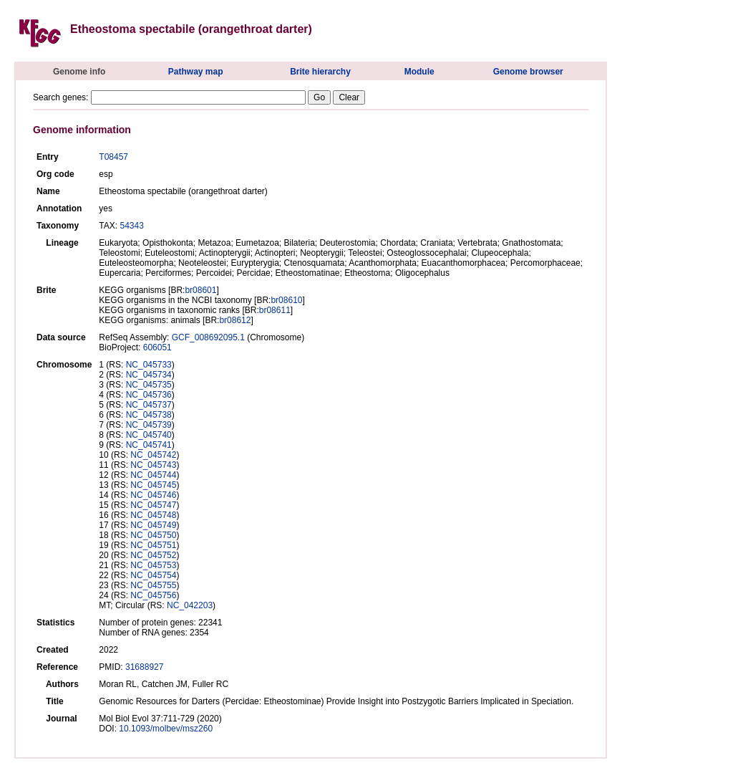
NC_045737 (149, 405)
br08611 (275, 310)
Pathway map (195, 72)
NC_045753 (153, 565)
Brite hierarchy (320, 72)
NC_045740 (149, 435)
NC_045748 (153, 515)
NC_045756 (153, 595)
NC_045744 (153, 475)
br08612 (235, 320)
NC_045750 (153, 535)
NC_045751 (153, 545)
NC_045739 (149, 425)
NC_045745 (153, 485)
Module (419, 72)
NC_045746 (153, 495)
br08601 (200, 290)
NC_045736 (149, 395)
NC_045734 (149, 375)
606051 (157, 347)
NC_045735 (149, 385)
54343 (131, 226)
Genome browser (528, 72)
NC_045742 (153, 455)
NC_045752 (153, 555)
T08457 (113, 157)
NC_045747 (153, 505)
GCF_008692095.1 (208, 337)
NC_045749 (153, 525)
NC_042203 (190, 605)
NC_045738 (149, 415)
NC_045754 (153, 575)
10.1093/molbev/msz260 (166, 729)
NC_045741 (149, 445)
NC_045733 (149, 365)
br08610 (286, 300)
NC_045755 (153, 585)
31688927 (144, 667)
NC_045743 (153, 465)
